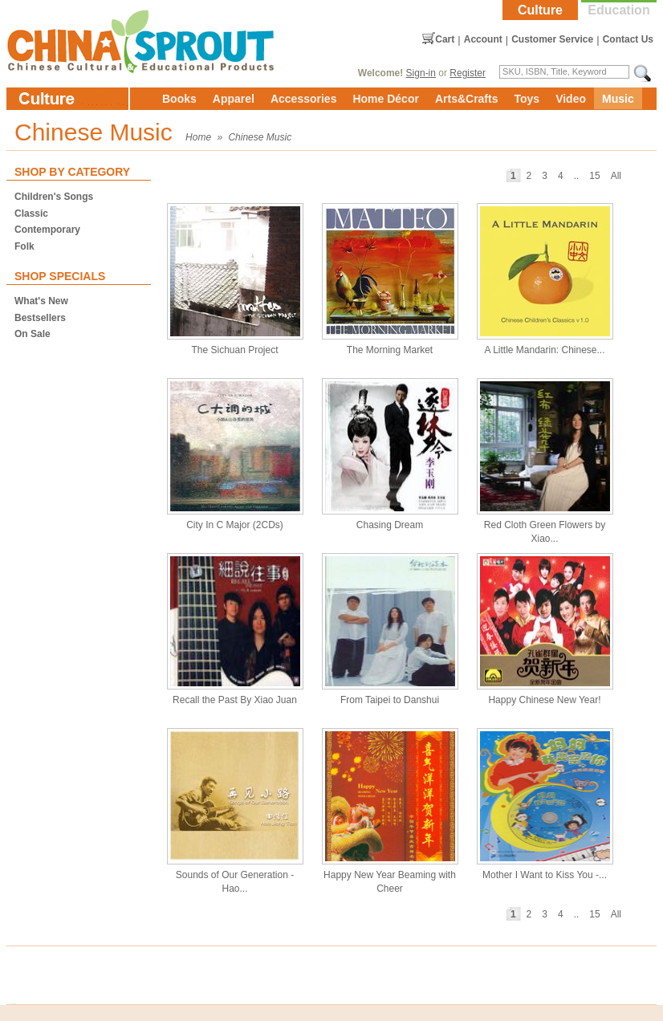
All (616, 175)
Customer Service (552, 39)
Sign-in (421, 73)
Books (179, 98)
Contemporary (47, 229)
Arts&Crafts (466, 98)
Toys (526, 98)
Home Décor (385, 98)
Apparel (233, 98)
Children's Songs (53, 196)
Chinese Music (259, 137)
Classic (31, 213)
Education (618, 10)
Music (618, 98)
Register (467, 73)
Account (483, 39)
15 (594, 175)
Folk (24, 246)
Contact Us (628, 39)
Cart (444, 39)
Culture (540, 10)
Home (198, 137)
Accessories (303, 98)
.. (577, 175)
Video (570, 98)
